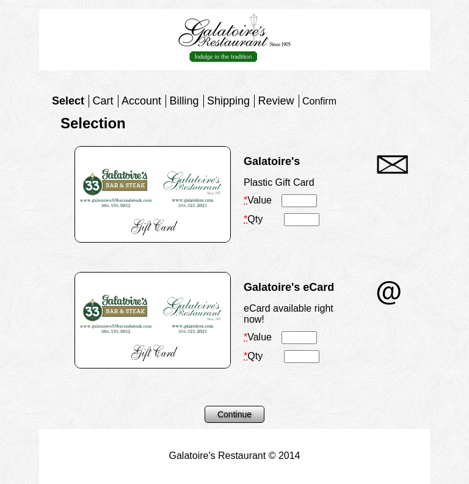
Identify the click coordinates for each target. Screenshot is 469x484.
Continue (234, 414)
